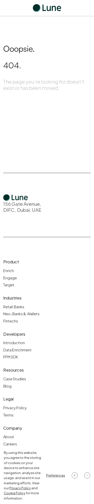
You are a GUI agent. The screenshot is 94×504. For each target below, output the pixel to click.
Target (8, 285)
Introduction (14, 342)
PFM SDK (10, 357)
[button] (55, 475)
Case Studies (14, 379)
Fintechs (10, 321)
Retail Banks (13, 306)
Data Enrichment (17, 350)
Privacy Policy (15, 407)
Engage (10, 278)
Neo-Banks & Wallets (21, 313)
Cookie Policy (14, 493)
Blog (7, 386)
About (8, 436)
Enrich (8, 270)
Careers (10, 444)
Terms (8, 415)
